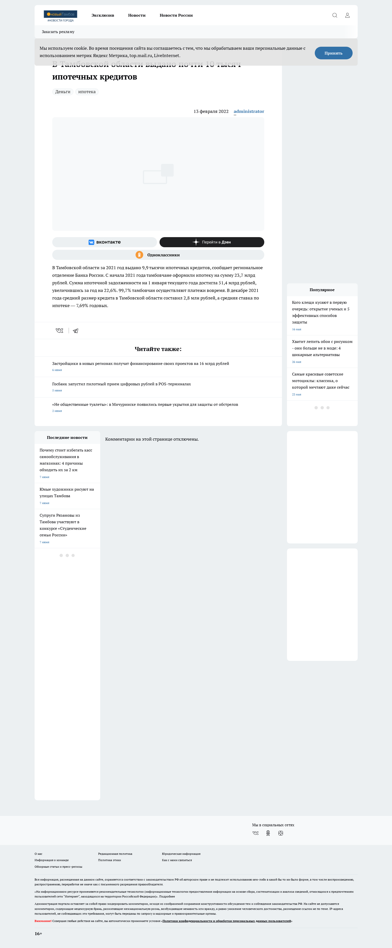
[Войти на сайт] (348, 15)
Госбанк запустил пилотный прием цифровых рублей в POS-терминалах (158, 387)
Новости (137, 15)
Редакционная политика (115, 854)
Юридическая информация (181, 854)
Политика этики (109, 860)
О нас (38, 854)
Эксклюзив (103, 15)
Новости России (176, 15)
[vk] (60, 330)
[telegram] (77, 330)
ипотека (87, 91)
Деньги (62, 91)
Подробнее (167, 896)
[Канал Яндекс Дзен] (212, 242)
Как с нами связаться (177, 860)
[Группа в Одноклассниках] (158, 255)
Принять (334, 53)
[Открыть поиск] (335, 15)
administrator (249, 111)
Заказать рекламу (58, 31)
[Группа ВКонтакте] (104, 242)
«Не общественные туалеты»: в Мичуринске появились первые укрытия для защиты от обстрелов (158, 408)
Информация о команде (52, 860)
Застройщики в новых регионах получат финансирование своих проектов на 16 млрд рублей (158, 367)
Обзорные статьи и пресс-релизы (58, 866)
